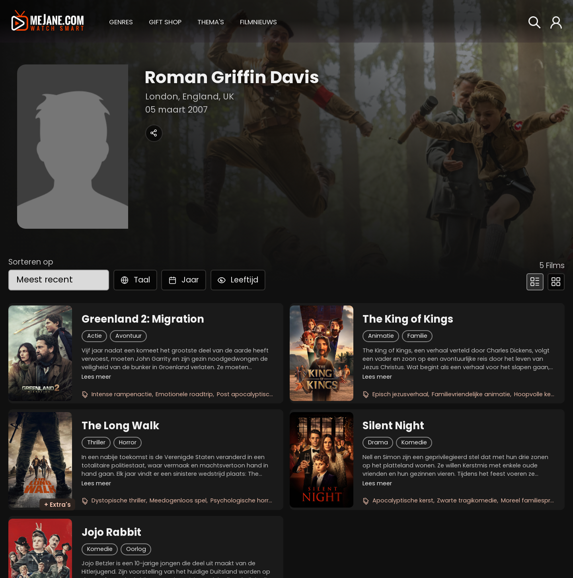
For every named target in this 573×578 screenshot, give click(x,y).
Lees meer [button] (96, 377)
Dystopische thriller (119, 500)
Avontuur (128, 336)
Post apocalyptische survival (258, 394)
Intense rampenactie (122, 394)
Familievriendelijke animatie (471, 394)
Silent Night (393, 425)
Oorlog (136, 549)
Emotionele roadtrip (184, 394)
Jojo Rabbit (111, 532)
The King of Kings (408, 319)
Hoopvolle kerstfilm (541, 394)
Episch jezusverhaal (400, 394)
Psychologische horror (242, 500)
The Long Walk (120, 425)
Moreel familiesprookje (533, 500)
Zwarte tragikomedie (467, 500)
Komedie (414, 442)
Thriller (96, 442)
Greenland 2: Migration (143, 319)
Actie (94, 336)
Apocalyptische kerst (402, 500)
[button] (121, 21)
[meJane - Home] (48, 21)
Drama (378, 442)
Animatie (381, 336)
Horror (127, 442)
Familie (417, 336)
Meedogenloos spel (178, 500)
